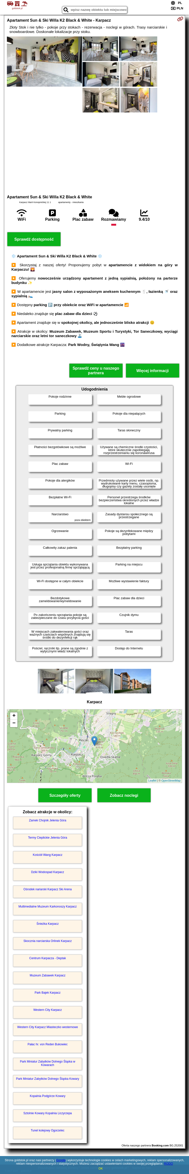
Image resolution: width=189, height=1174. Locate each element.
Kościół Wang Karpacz (47, 855)
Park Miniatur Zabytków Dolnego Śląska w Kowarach (47, 1063)
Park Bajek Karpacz (48, 992)
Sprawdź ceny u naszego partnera (96, 370)
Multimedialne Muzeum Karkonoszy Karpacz (47, 906)
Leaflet (152, 780)
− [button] (14, 723)
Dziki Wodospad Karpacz (47, 872)
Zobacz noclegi (124, 795)
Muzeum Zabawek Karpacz (47, 975)
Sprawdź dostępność (34, 239)
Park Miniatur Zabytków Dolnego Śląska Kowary (47, 1078)
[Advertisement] (94, 152)
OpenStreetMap (171, 780)
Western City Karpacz (47, 1010)
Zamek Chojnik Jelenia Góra (47, 820)
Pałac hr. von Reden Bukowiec (48, 1044)
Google (61, 1160)
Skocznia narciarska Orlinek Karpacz (47, 941)
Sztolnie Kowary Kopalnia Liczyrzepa (47, 1113)
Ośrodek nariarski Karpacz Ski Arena (47, 889)
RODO (168, 1163)
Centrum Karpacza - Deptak (47, 958)
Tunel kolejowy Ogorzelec (47, 1130)
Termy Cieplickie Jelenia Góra (47, 837)
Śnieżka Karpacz (47, 923)
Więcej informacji (152, 371)
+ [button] (14, 716)
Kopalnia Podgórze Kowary (47, 1096)
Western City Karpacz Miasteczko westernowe (47, 1027)
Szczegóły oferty (64, 795)
